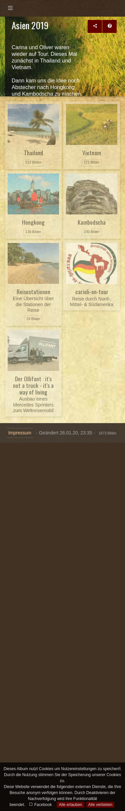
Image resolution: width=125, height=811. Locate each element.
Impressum (19, 432)
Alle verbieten (100, 804)
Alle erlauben (70, 804)
